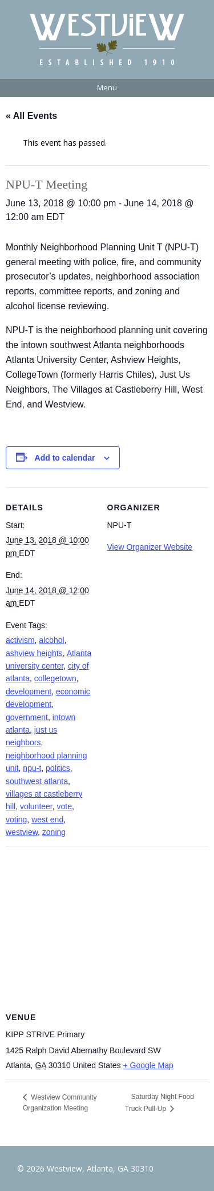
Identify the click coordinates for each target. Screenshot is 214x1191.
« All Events (31, 116)
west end (47, 819)
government (27, 717)
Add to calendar (65, 457)
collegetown (55, 678)
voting (16, 819)
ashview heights (34, 653)
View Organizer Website (150, 546)
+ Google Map (148, 1065)
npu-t (32, 768)
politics (58, 768)
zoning (54, 832)
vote (64, 806)
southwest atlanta (37, 781)
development (28, 691)
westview (22, 832)
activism (20, 640)
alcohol (51, 640)
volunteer (36, 806)
